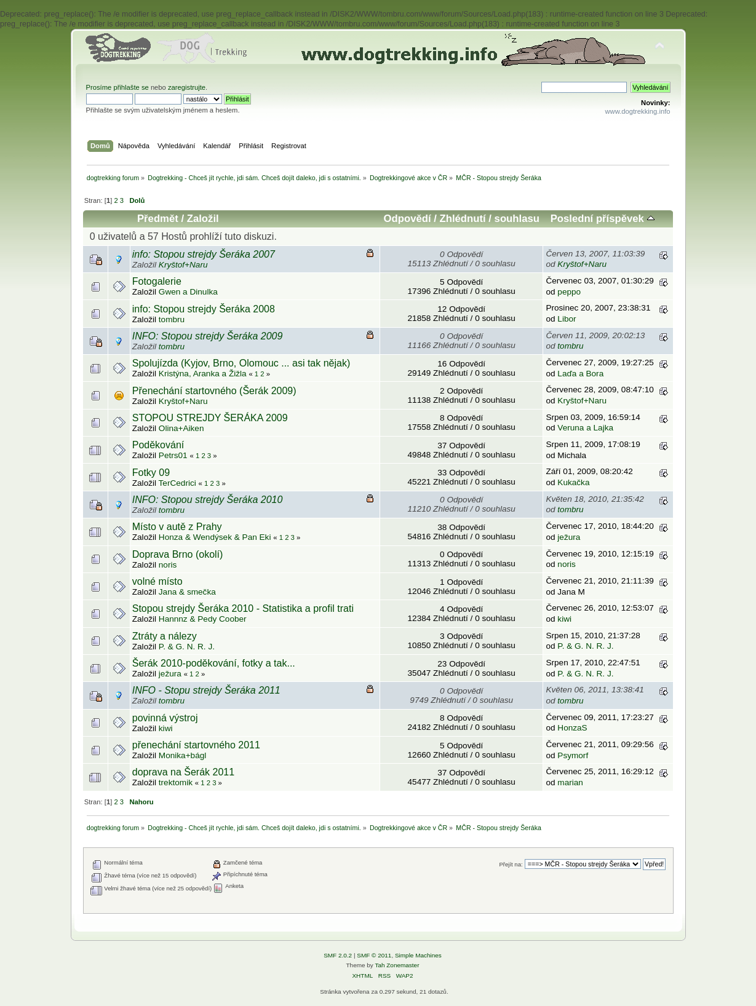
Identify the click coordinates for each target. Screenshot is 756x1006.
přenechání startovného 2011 (196, 745)
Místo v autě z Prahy (177, 526)
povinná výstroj (165, 718)
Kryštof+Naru (183, 264)
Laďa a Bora (580, 373)
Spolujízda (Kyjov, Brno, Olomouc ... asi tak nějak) (241, 363)
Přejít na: (510, 864)
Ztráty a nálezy (164, 636)
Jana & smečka (187, 591)
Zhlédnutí (463, 218)
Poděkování (158, 445)
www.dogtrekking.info (637, 111)
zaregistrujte (186, 87)
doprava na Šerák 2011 (183, 772)
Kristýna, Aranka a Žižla (203, 373)
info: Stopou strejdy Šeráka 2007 (203, 254)
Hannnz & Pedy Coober (203, 619)
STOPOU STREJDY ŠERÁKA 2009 (210, 418)
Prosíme (100, 87)
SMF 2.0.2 (338, 955)
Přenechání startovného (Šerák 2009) (214, 391)
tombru (172, 319)
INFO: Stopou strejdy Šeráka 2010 (207, 499)
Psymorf (572, 755)
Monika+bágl (182, 755)
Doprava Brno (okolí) (177, 554)
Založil (203, 218)
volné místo (157, 581)
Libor (566, 318)
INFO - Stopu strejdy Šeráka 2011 (206, 690)
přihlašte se (130, 87)
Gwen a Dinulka (188, 291)
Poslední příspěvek (603, 218)
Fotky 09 (151, 472)
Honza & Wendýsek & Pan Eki (215, 537)
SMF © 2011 (374, 955)
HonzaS (572, 727)
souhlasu (517, 218)
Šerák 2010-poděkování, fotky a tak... (213, 663)
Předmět (157, 218)
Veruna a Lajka (585, 427)
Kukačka (573, 482)
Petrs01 (173, 455)
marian (570, 782)
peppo (569, 291)
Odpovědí (407, 218)
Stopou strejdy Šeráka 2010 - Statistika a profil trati (243, 608)
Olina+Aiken (181, 428)
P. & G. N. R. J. (187, 646)
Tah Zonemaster (397, 965)
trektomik (176, 782)
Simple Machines (418, 955)
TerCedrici (177, 483)
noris (168, 564)
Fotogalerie (156, 281)
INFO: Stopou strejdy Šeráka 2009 (207, 336)
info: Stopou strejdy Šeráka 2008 (203, 309)
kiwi (564, 619)
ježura (568, 537)
